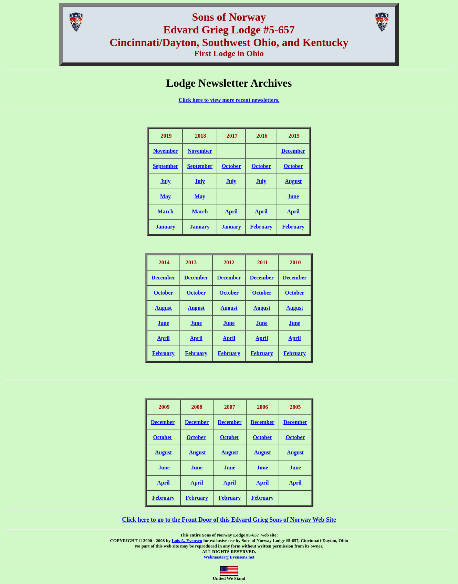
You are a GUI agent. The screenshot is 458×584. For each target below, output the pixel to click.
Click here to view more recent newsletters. (229, 100)
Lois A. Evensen (187, 540)
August (293, 181)
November (165, 151)
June (293, 196)
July (165, 181)
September (165, 166)
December (293, 151)
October (231, 166)
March (166, 211)
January (165, 227)
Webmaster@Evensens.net (229, 557)
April (231, 211)
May (165, 196)
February (261, 227)
